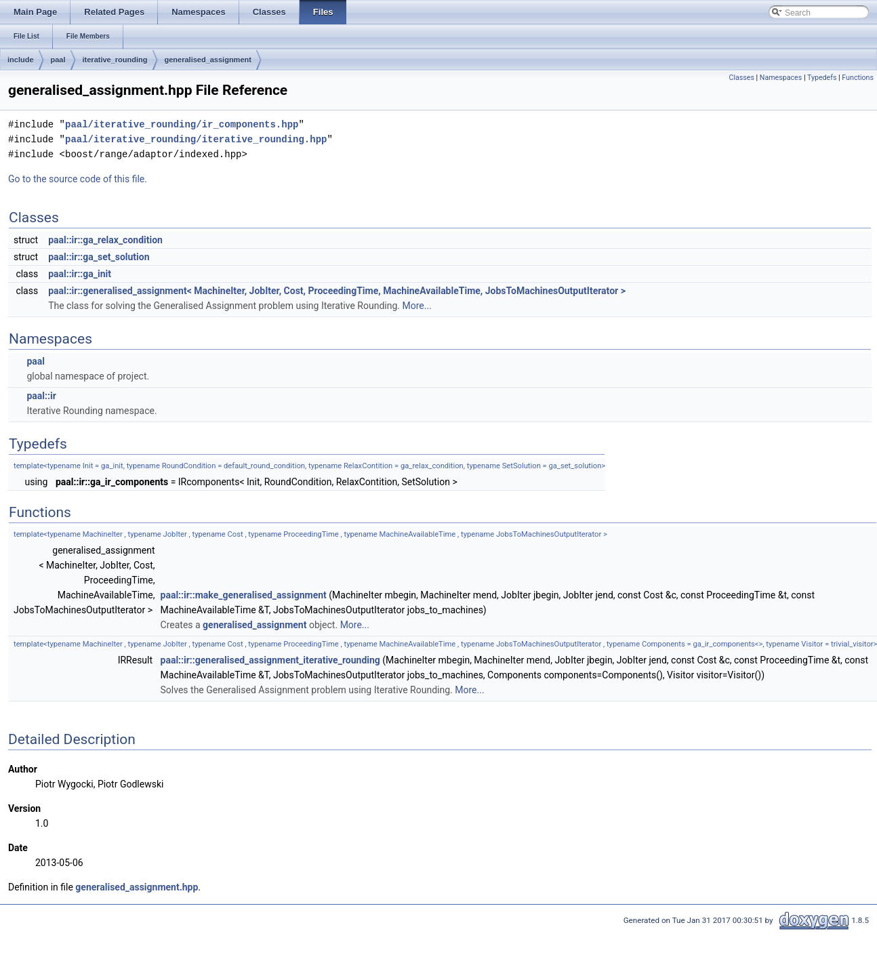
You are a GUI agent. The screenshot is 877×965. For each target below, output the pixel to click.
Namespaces (781, 77)
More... (416, 305)
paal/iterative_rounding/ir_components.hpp (181, 124)
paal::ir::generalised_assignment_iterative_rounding (270, 660)
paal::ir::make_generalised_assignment (244, 595)
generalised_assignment (208, 60)
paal (58, 60)
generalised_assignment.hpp (136, 887)
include (20, 60)
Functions (858, 77)
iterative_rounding (115, 60)
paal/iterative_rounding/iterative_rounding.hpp (196, 139)
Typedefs (822, 77)
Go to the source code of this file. (77, 178)
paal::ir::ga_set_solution (98, 256)
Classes (741, 77)
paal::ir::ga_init (79, 273)
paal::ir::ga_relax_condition (105, 239)
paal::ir (41, 395)
